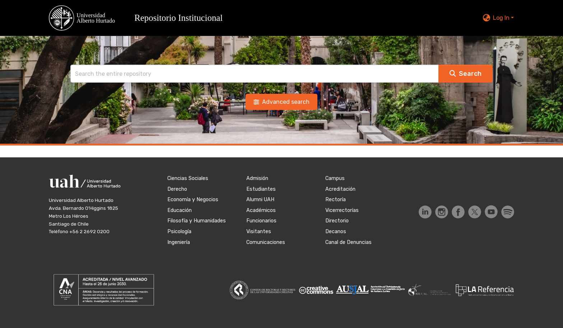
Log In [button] (502, 17)
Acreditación (340, 189)
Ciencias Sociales (187, 178)
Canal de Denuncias (348, 242)
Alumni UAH (260, 200)
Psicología (179, 231)
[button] (140, 18)
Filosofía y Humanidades (196, 221)
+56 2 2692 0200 (89, 231)
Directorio (337, 221)
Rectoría (335, 200)
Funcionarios (261, 221)
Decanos (335, 231)
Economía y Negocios (192, 200)
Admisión (257, 178)
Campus (335, 178)
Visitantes (258, 231)
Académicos (261, 210)
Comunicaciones (265, 242)
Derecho (177, 189)
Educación (179, 210)
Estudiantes (261, 189)
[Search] (254, 74)
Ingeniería (178, 242)
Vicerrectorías (342, 210)
